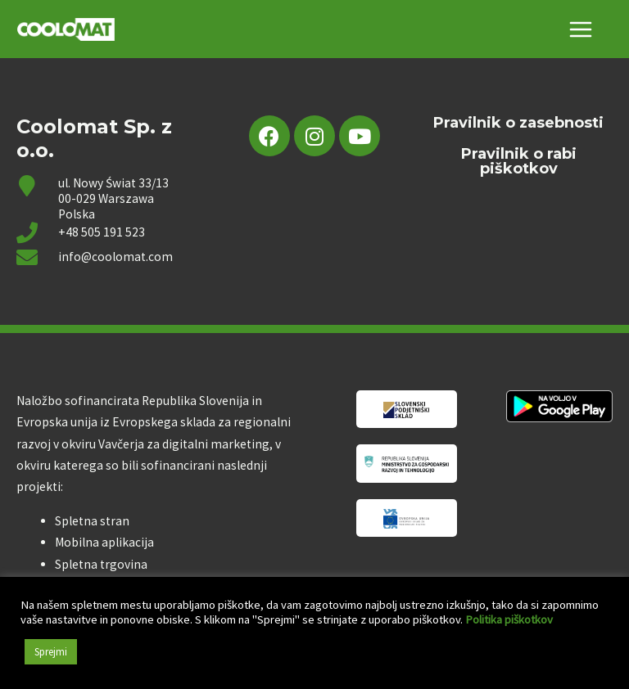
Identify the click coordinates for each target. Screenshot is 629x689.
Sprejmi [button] (50, 652)
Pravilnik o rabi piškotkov (519, 162)
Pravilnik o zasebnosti (518, 124)
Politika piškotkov (509, 619)
